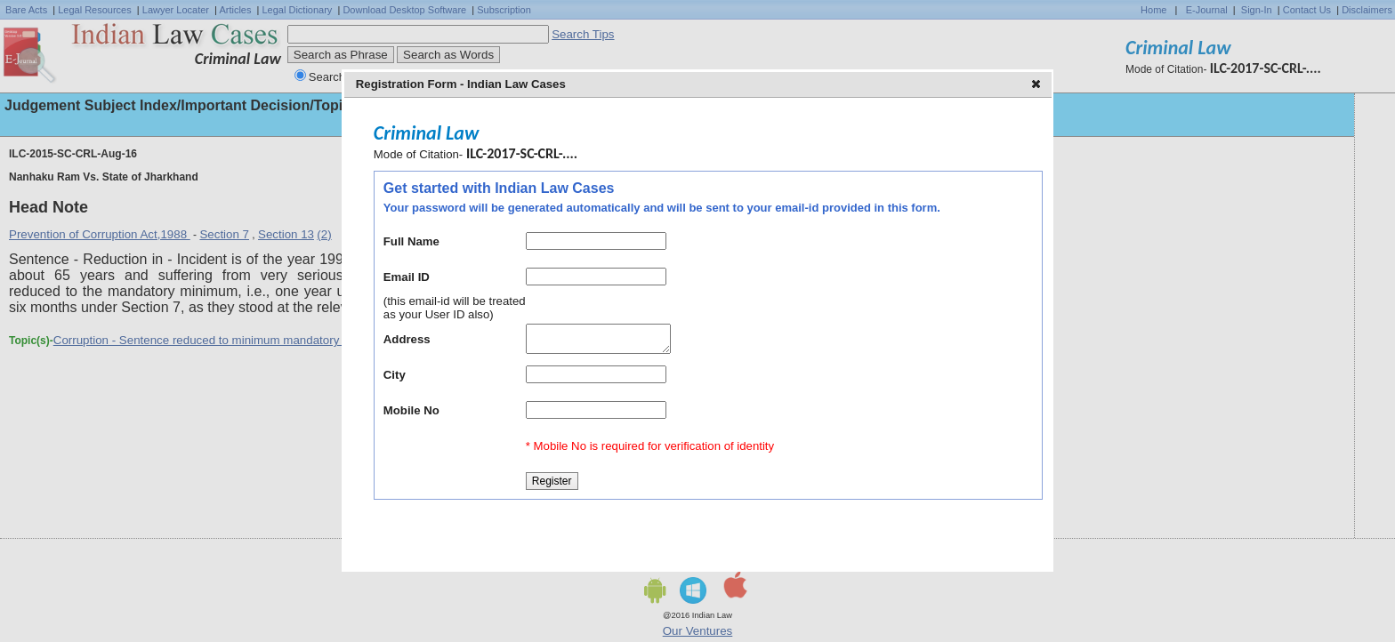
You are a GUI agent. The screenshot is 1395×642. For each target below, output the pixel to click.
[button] (1038, 85)
